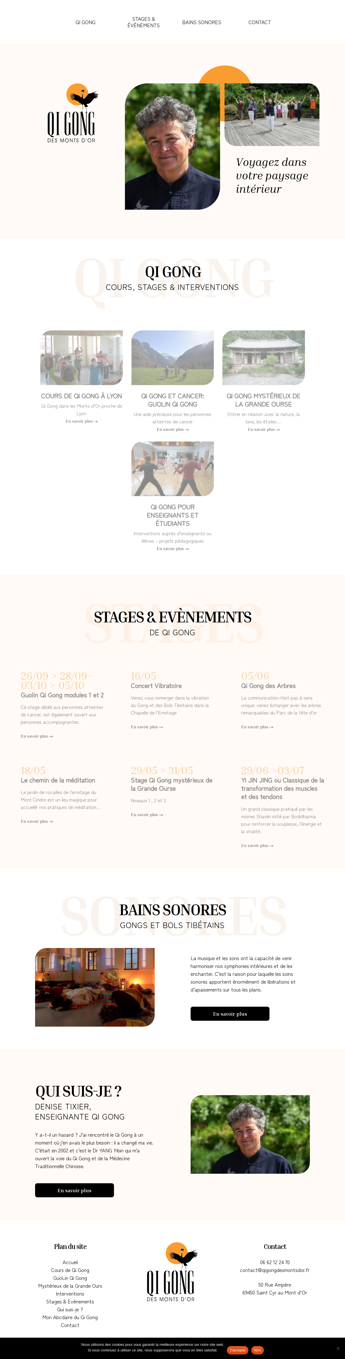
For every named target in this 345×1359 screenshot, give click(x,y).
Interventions (70, 1293)
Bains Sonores (201, 22)
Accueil (70, 1262)
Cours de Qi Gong (70, 1269)
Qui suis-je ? (70, 1309)
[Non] (338, 1348)
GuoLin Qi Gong (70, 1277)
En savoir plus (230, 1014)
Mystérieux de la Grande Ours (70, 1285)
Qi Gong (85, 22)
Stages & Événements (143, 22)
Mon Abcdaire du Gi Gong (70, 1317)
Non (257, 1350)
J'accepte (238, 1350)
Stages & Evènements (70, 1301)
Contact (259, 22)
